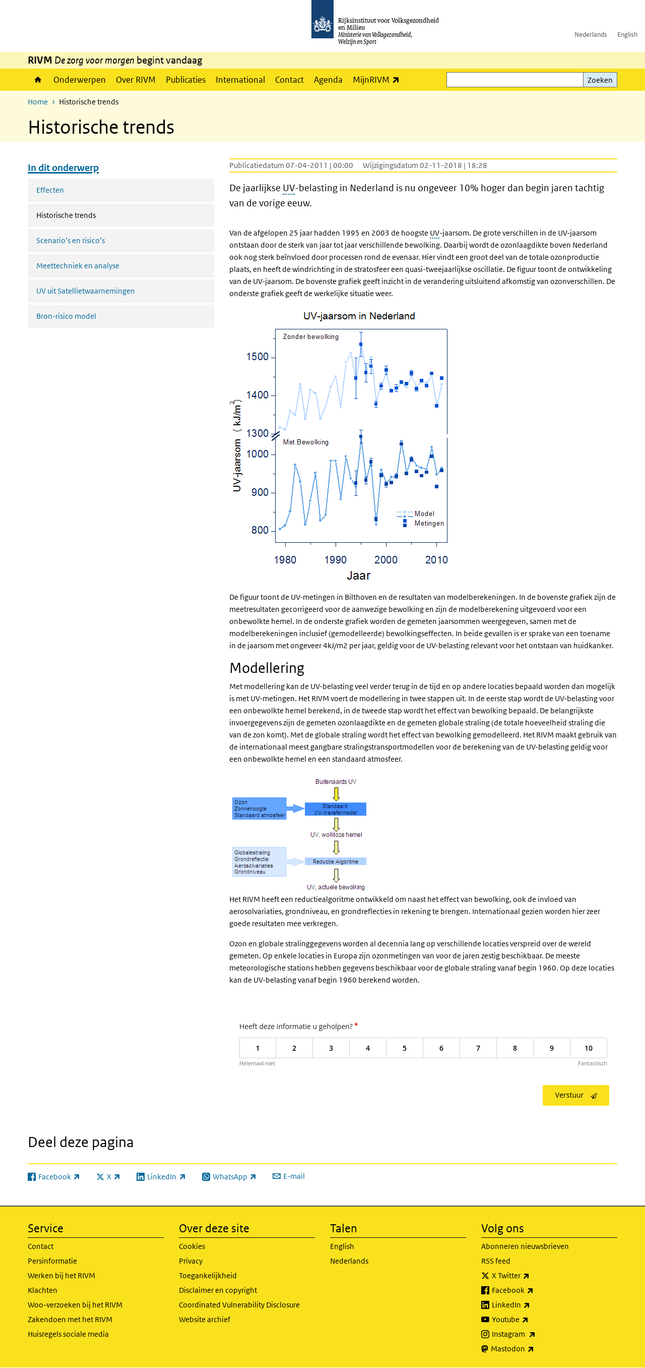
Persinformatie (52, 1261)
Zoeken (600, 80)
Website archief (204, 1319)
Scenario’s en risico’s (70, 240)
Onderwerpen (79, 79)
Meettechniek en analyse (77, 265)
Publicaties (186, 79)
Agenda (328, 79)
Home (38, 80)
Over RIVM (136, 79)
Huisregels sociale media (68, 1334)
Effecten (50, 190)
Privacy (191, 1261)
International (240, 79)
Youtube (532, 1320)
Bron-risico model (66, 316)
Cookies (192, 1246)
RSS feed (495, 1261)
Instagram (536, 1334)
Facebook (535, 1290)
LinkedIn (533, 1305)
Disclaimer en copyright (218, 1290)
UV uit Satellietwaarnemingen (85, 291)
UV (289, 188)
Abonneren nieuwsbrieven (525, 1246)
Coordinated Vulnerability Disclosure (239, 1304)
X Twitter (533, 1276)
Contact (289, 79)
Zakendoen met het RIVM (70, 1319)
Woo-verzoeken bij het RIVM (75, 1304)
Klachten (42, 1290)
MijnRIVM (379, 79)
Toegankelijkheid (208, 1275)
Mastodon (534, 1349)
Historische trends (92, 214)
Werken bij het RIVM (61, 1275)
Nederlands (590, 34)
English (627, 34)
